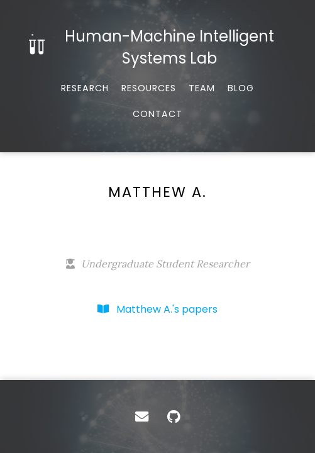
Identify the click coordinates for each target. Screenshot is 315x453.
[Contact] (142, 416)
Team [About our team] (202, 88)
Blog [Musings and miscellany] (241, 88)
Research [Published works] (85, 88)
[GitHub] (174, 416)
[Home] (157, 47)
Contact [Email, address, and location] (157, 114)
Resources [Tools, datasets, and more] (148, 88)
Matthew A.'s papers (157, 309)
